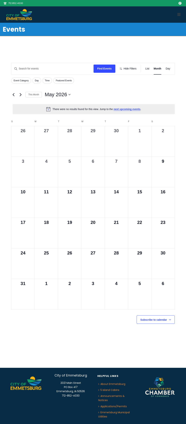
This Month (33, 94)
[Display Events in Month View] (157, 68)
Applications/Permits (112, 406)
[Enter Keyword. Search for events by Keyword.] (52, 68)
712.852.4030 (15, 3)
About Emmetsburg (111, 384)
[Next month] (20, 94)
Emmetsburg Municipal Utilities (114, 414)
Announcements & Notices (111, 398)
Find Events (104, 68)
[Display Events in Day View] (168, 68)
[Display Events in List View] (147, 68)
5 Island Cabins (108, 390)
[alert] (94, 109)
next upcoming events (127, 109)
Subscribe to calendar (153, 319)
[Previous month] (13, 94)
